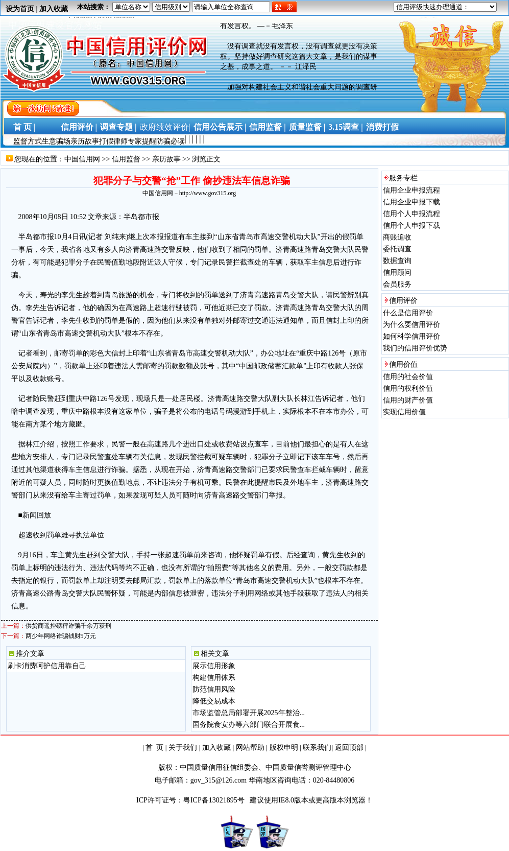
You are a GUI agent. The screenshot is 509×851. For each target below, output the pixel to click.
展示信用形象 (213, 666)
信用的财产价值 (408, 400)
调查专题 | (118, 127)
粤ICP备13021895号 (214, 800)
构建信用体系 (213, 677)
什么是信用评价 (408, 313)
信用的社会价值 (408, 377)
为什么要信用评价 (411, 324)
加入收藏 (53, 9)
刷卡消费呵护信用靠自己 (47, 666)
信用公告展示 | (220, 127)
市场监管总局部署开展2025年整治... (248, 713)
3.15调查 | (345, 127)
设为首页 (20, 9)
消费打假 (382, 127)
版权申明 (284, 747)
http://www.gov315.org (207, 193)
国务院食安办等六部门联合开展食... (248, 724)
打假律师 (113, 141)
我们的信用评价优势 (415, 348)
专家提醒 (142, 141)
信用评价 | (79, 127)
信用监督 (126, 159)
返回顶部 (349, 747)
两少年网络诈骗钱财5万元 (61, 636)
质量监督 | (307, 127)
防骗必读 (170, 141)
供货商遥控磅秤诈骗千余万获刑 (68, 625)
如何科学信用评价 (411, 336)
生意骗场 (56, 141)
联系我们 (317, 747)
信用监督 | (267, 127)
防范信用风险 (213, 689)
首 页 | (22, 127)
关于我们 (182, 747)
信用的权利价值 (408, 388)
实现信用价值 (404, 412)
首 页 (154, 747)
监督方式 (27, 141)
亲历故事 (84, 141)
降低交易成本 (213, 701)
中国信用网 (82, 159)
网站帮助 (250, 747)
